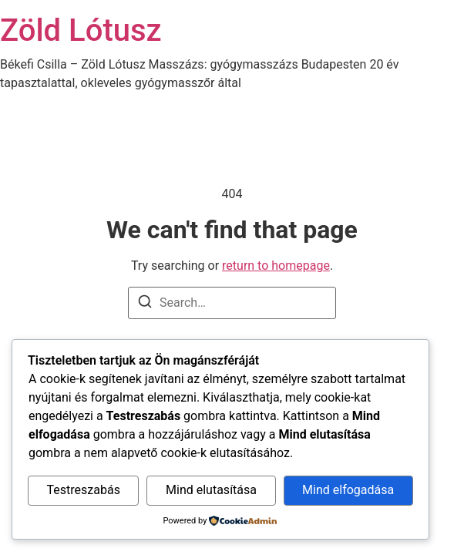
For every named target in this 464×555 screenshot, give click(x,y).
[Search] (145, 304)
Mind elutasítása (211, 490)
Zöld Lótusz (81, 30)
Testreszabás (83, 490)
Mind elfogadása (348, 490)
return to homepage (276, 265)
